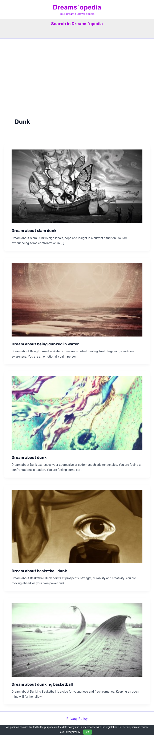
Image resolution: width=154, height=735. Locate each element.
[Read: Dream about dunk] (77, 413)
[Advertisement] (77, 70)
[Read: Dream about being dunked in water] (77, 300)
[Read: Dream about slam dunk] (77, 186)
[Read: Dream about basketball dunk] (77, 526)
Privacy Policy (77, 719)
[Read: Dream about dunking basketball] (77, 640)
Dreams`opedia (77, 7)
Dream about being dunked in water (45, 344)
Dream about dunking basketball (42, 684)
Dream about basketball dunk (39, 571)
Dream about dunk (29, 457)
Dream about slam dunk (34, 230)
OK (87, 732)
